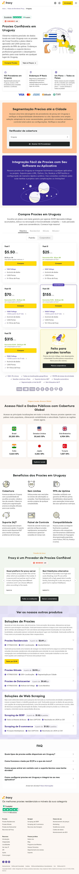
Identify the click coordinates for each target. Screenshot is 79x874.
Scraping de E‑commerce (35, 824)
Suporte (30, 852)
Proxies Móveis (6, 824)
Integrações (6, 842)
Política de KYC (61, 866)
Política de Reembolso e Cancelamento (41, 866)
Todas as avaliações (29, 599)
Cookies (27, 866)
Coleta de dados (58, 830)
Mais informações (46, 786)
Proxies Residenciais (8, 822)
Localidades (6, 844)
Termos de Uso (6, 866)
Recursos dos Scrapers (35, 827)
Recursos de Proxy (8, 830)
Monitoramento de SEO (60, 832)
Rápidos (23, 231)
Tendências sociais (59, 827)
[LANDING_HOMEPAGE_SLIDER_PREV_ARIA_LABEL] (3, 580)
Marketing (56, 824)
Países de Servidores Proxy (16, 9)
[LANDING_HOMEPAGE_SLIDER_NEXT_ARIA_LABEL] (75, 580)
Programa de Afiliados (34, 844)
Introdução (67, 3)
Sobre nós (31, 839)
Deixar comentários (49, 599)
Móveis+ (56, 231)
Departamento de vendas (36, 850)
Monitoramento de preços (61, 822)
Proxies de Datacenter (9, 827)
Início (4, 9)
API (3, 850)
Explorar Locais (39, 462)
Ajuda (4, 852)
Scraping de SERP (33, 822)
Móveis (46, 231)
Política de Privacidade (18, 866)
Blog (29, 842)
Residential (35, 231)
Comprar (20, 263)
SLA (55, 866)
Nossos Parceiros (33, 847)
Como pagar (6, 855)
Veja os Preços (29, 63)
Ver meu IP (5, 847)
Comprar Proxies (10, 63)
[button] (39, 754)
